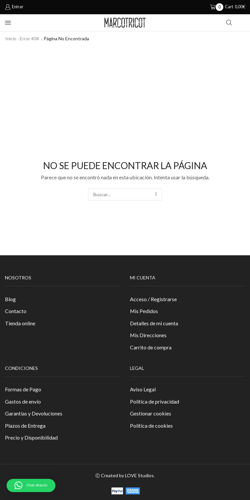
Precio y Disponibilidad (31, 437)
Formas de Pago (23, 389)
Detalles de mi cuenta (154, 323)
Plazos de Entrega (25, 425)
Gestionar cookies (150, 413)
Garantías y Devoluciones (33, 413)
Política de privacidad (154, 401)
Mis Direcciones (148, 335)
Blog (10, 299)
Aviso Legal (143, 389)
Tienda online (20, 323)
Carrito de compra (151, 347)
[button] (31, 485)
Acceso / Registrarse (153, 299)
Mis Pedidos (144, 311)
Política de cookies (151, 425)
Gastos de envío (23, 401)
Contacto (15, 311)
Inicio (10, 38)
